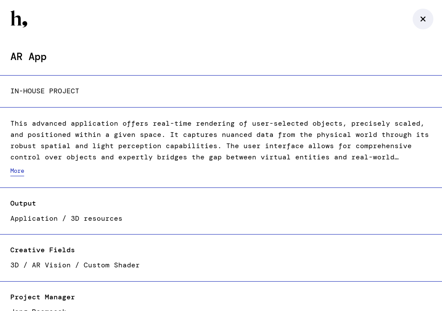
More (17, 171)
